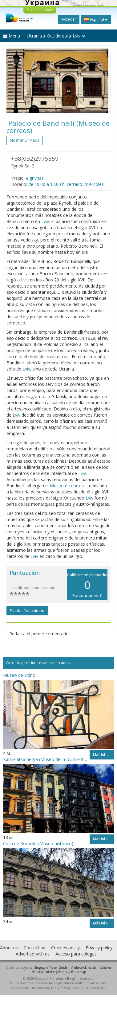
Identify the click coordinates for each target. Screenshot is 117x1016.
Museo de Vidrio (19, 675)
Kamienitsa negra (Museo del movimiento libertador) (46, 759)
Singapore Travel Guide (50, 967)
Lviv (45, 221)
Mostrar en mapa (24, 140)
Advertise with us (33, 954)
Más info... (102, 754)
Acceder (69, 19)
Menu (11, 36)
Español (95, 19)
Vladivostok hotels (83, 967)
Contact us (34, 948)
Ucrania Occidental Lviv (56, 36)
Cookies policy (65, 948)
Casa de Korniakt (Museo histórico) (38, 843)
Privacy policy (99, 948)
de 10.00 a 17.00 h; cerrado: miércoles (66, 184)
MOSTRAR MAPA (39, 9)
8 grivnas (35, 178)
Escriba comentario (27, 610)
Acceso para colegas (76, 954)
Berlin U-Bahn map (72, 972)
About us (9, 948)
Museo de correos (68, 485)
